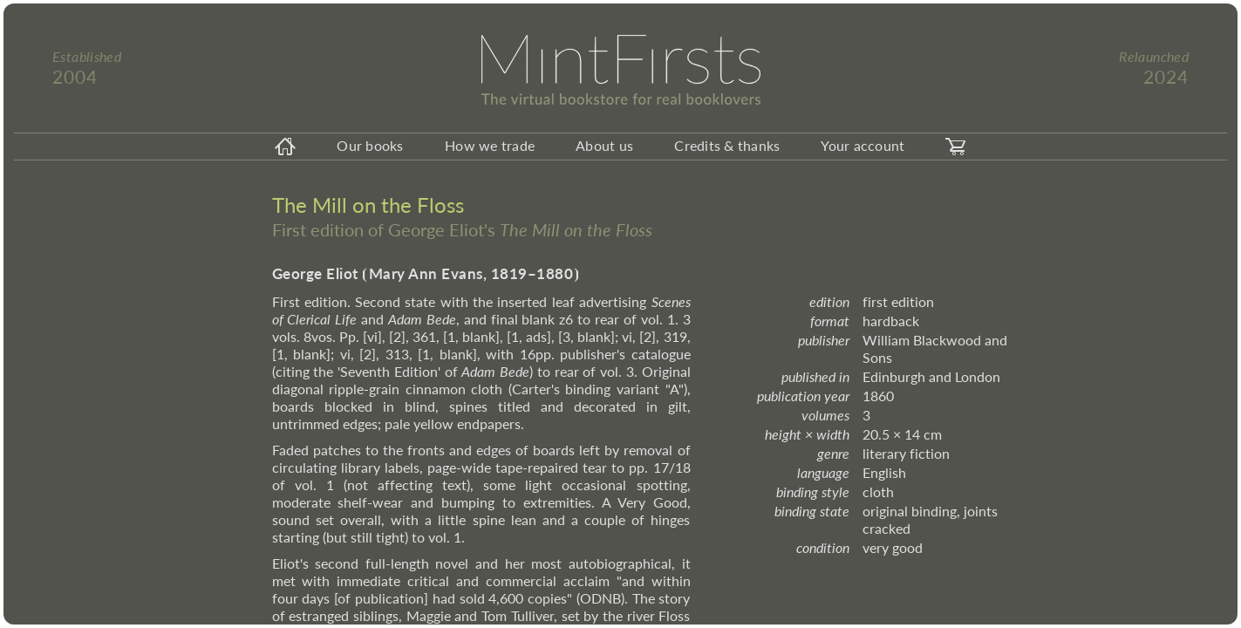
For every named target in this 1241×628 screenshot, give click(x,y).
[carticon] (955, 146)
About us (604, 145)
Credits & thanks (727, 145)
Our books (370, 145)
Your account (862, 145)
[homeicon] (285, 146)
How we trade (490, 145)
